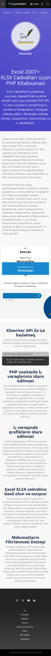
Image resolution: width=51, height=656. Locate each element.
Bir (25, 250)
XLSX (10, 299)
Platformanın (25, 260)
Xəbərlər (25, 618)
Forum (25, 622)
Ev (25, 610)
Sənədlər (25, 614)
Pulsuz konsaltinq (25, 627)
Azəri (34, 4)
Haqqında (24, 639)
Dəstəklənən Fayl (25, 269)
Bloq (25, 631)
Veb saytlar (25, 635)
